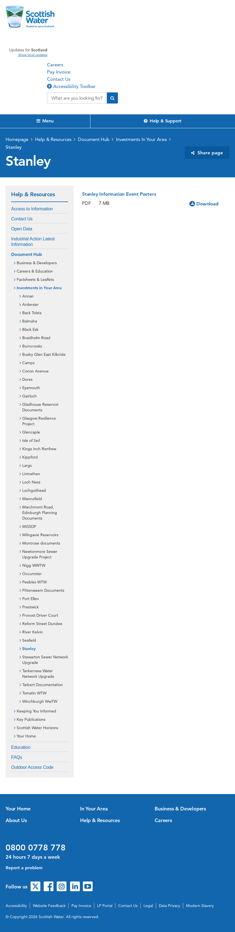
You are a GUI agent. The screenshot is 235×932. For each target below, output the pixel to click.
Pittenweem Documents (43, 590)
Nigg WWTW (33, 565)
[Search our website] (77, 98)
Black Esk (30, 329)
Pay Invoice (58, 72)
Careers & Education (35, 271)
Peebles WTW (34, 582)
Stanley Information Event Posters (119, 194)
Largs (27, 465)
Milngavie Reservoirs (40, 534)
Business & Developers (37, 262)
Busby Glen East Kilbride (44, 354)
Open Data (21, 228)
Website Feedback (49, 905)
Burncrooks (32, 346)
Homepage (17, 139)
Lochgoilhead (34, 490)
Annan (28, 296)
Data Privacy (169, 905)
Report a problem (24, 867)
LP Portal (104, 905)
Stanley (14, 147)
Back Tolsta (31, 312)
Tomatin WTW (34, 693)
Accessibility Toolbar (71, 86)
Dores (27, 379)
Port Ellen (30, 598)
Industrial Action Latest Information (33, 241)
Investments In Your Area (141, 139)
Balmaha (29, 321)
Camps (28, 362)
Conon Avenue (35, 371)
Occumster (32, 573)
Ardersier (30, 304)
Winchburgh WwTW (39, 701)
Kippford (30, 457)
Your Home (26, 736)
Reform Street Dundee (42, 623)
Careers (55, 64)
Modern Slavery (200, 905)
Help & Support (162, 121)
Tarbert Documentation (42, 684)
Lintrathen (31, 473)
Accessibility (16, 905)
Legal (148, 905)
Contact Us (58, 79)
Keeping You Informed (36, 711)
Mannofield (32, 498)
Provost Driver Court (40, 615)
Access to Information (32, 208)
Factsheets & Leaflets (35, 279)
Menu (45, 121)
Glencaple (31, 432)
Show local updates (32, 55)
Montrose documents (41, 543)
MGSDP (29, 526)
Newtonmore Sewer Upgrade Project (39, 554)
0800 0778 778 (36, 847)
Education (20, 747)
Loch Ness (31, 482)
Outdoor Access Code (32, 767)
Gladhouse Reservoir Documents (40, 407)
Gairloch (29, 396)
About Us (16, 820)
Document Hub (93, 139)
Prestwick (30, 606)
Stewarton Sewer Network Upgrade (45, 659)
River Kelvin (32, 631)
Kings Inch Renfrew (39, 448)
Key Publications (31, 719)
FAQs (16, 757)
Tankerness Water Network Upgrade (38, 673)
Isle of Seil (31, 440)
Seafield (29, 640)
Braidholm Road (36, 337)
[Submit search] (112, 98)
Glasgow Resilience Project (39, 421)
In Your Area (94, 808)
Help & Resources (53, 139)
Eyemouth (31, 387)
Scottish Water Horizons (37, 727)
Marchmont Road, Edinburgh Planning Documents (39, 513)
